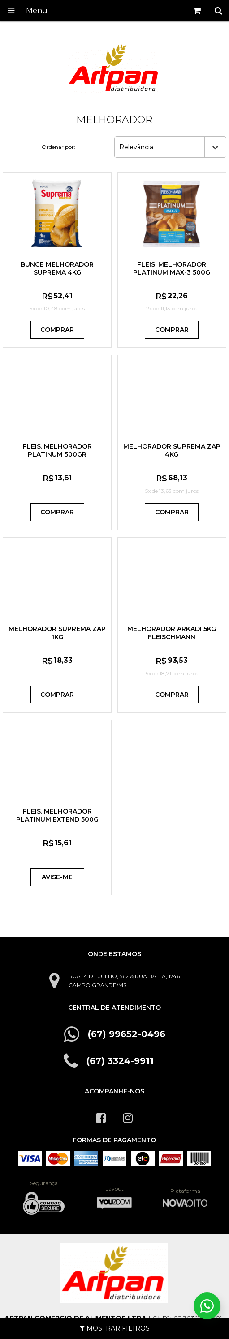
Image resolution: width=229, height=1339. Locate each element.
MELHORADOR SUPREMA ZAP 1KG (57, 633)
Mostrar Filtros (115, 1328)
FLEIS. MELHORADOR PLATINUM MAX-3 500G (171, 268)
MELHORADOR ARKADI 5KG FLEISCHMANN (171, 633)
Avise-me (57, 877)
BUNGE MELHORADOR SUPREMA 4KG (57, 268)
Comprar (57, 330)
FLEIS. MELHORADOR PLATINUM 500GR (57, 450)
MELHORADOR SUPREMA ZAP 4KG (171, 450)
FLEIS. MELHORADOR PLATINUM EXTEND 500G (57, 815)
